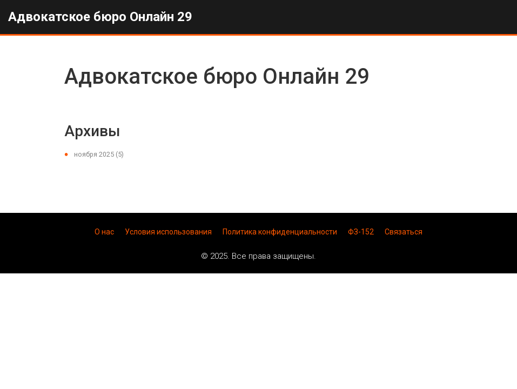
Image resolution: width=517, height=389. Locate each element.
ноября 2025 (99, 154)
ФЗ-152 (361, 231)
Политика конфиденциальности (280, 231)
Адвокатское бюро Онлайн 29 (100, 16)
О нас (104, 231)
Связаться (403, 231)
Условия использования (168, 231)
